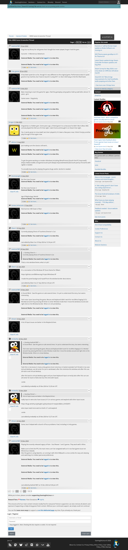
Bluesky (50, 2)
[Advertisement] (64, 21)
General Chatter (21, 36)
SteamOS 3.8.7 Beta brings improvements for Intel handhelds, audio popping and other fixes (106, 79)
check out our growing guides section (53, 6)
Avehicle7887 (15, 46)
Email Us (98, 96)
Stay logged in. (32, 525)
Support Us (99, 233)
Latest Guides (99, 99)
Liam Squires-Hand (101, 122)
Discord (57, 2)
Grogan (11, 122)
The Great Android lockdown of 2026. (107, 194)
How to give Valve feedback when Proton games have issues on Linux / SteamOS (107, 141)
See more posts (100, 217)
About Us (98, 241)
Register (12, 533)
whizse (13, 142)
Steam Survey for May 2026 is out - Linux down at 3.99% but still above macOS (106, 71)
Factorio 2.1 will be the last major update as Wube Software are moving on (106, 48)
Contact (98, 92)
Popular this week (101, 42)
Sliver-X (13, 228)
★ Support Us (107, 37)
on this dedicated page (46, 510)
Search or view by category (104, 89)
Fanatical (98, 161)
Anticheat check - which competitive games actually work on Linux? (107, 117)
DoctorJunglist (16, 176)
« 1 (9, 491)
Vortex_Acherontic (17, 205)
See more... (33, 67)
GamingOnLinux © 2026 (103, 541)
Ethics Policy (98, 545)
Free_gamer (15, 71)
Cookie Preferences (101, 229)
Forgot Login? (86, 533)
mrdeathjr (14, 339)
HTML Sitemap (106, 547)
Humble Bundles (100, 169)
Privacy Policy (89, 545)
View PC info (14, 192)
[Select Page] (29, 491)
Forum (64, 2)
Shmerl (13, 319)
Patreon (22, 500)
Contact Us (41, 2)
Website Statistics (101, 245)
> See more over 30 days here (105, 85)
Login (11, 528)
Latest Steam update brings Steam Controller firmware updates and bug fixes (106, 62)
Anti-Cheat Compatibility (103, 225)
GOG (96, 165)
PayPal (41, 500)
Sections (31, 2)
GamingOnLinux (21, 2)
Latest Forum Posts (102, 173)
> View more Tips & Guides (103, 149)
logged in (47, 58)
